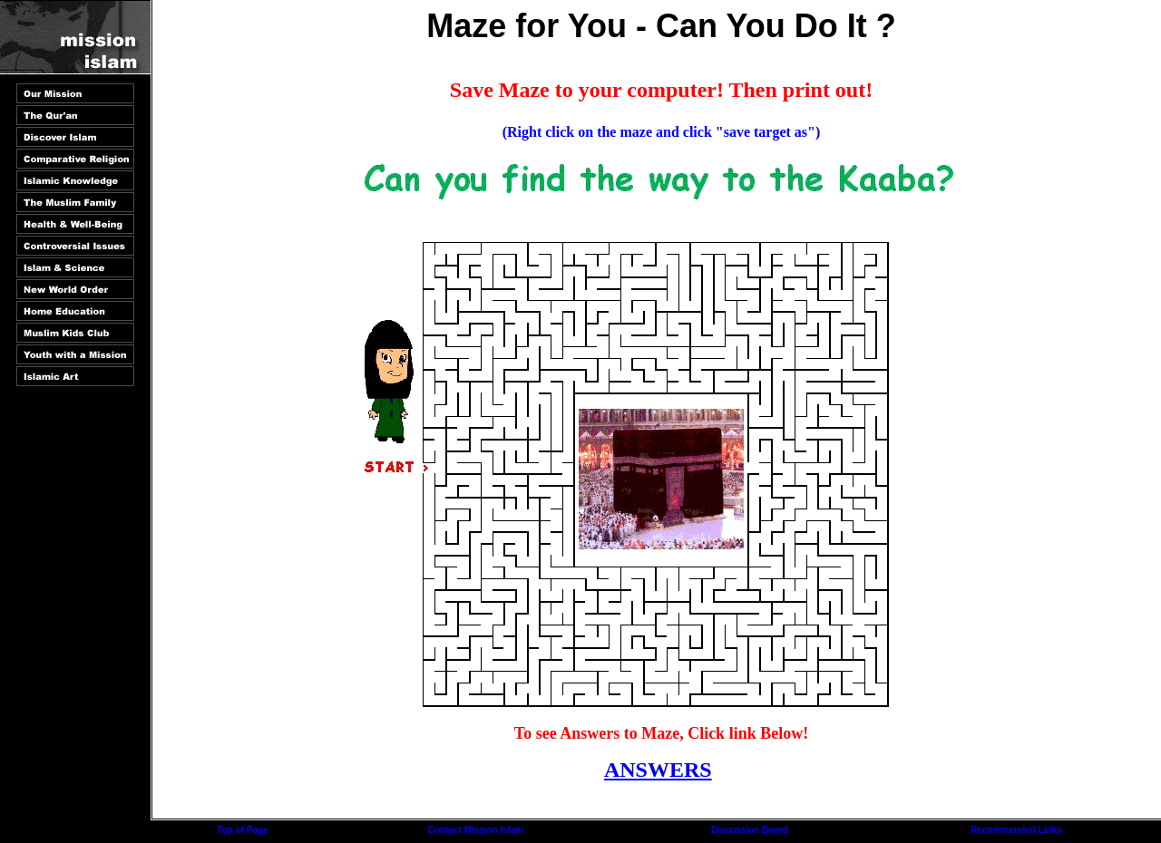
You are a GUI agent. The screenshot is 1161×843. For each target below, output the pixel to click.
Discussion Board (749, 830)
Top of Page (242, 830)
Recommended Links (1016, 830)
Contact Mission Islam (476, 830)
